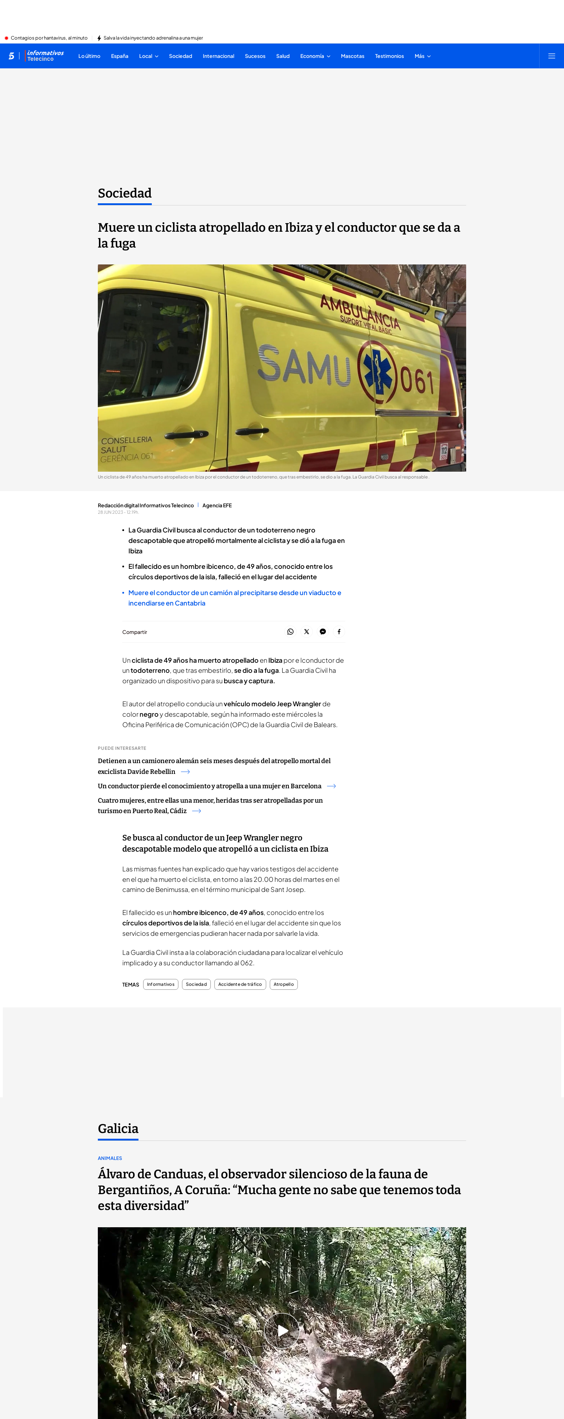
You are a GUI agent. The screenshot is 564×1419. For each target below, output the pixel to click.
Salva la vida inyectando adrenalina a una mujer (153, 38)
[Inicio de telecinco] (11, 55)
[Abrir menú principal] (551, 55)
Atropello (284, 984)
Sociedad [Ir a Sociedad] (125, 193)
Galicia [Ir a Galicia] (118, 1128)
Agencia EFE (217, 505)
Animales (110, 1158)
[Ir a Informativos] (44, 56)
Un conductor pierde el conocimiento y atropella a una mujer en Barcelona (217, 786)
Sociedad (196, 984)
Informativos (160, 984)
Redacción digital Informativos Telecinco (146, 505)
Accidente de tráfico (240, 984)
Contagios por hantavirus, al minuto (49, 38)
